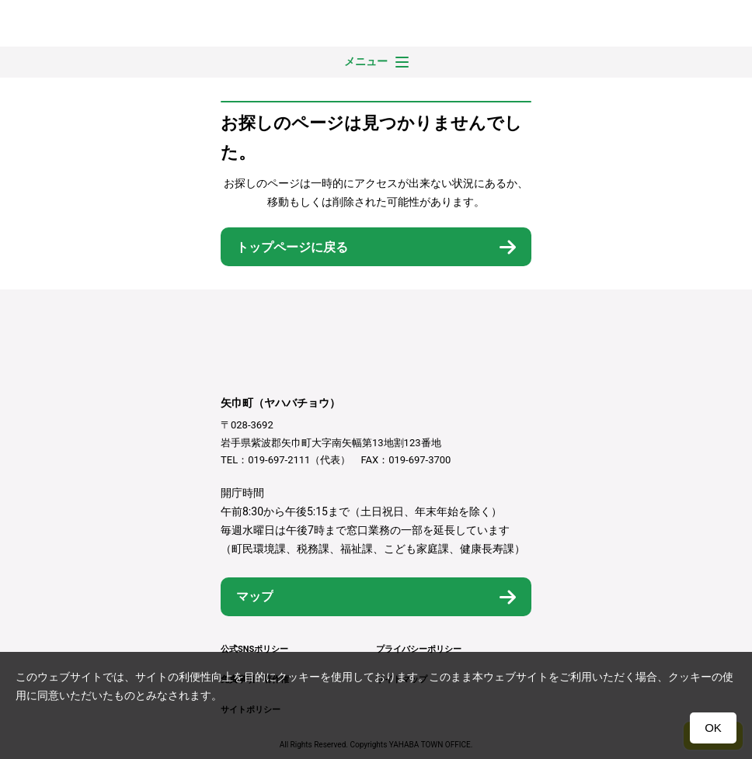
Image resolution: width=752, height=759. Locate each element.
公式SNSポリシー (254, 649)
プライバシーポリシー (418, 649)
